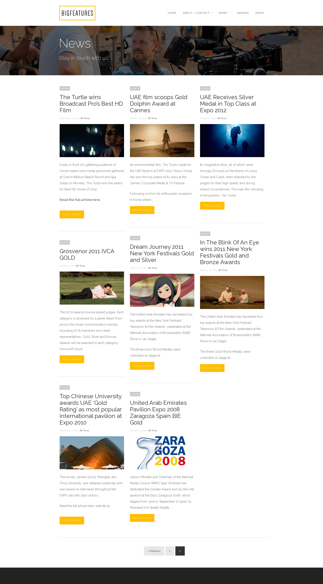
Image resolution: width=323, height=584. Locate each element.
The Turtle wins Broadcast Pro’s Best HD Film (91, 104)
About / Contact (196, 12)
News (260, 12)
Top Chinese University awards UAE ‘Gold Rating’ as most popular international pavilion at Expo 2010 (91, 409)
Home (172, 12)
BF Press (85, 118)
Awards (243, 12)
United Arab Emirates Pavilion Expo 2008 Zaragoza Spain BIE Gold (158, 413)
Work (223, 12)
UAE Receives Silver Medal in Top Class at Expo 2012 (228, 104)
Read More (72, 214)
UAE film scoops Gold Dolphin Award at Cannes (158, 104)
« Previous (154, 550)
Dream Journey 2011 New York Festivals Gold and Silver (162, 253)
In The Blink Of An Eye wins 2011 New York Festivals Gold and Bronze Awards (229, 252)
